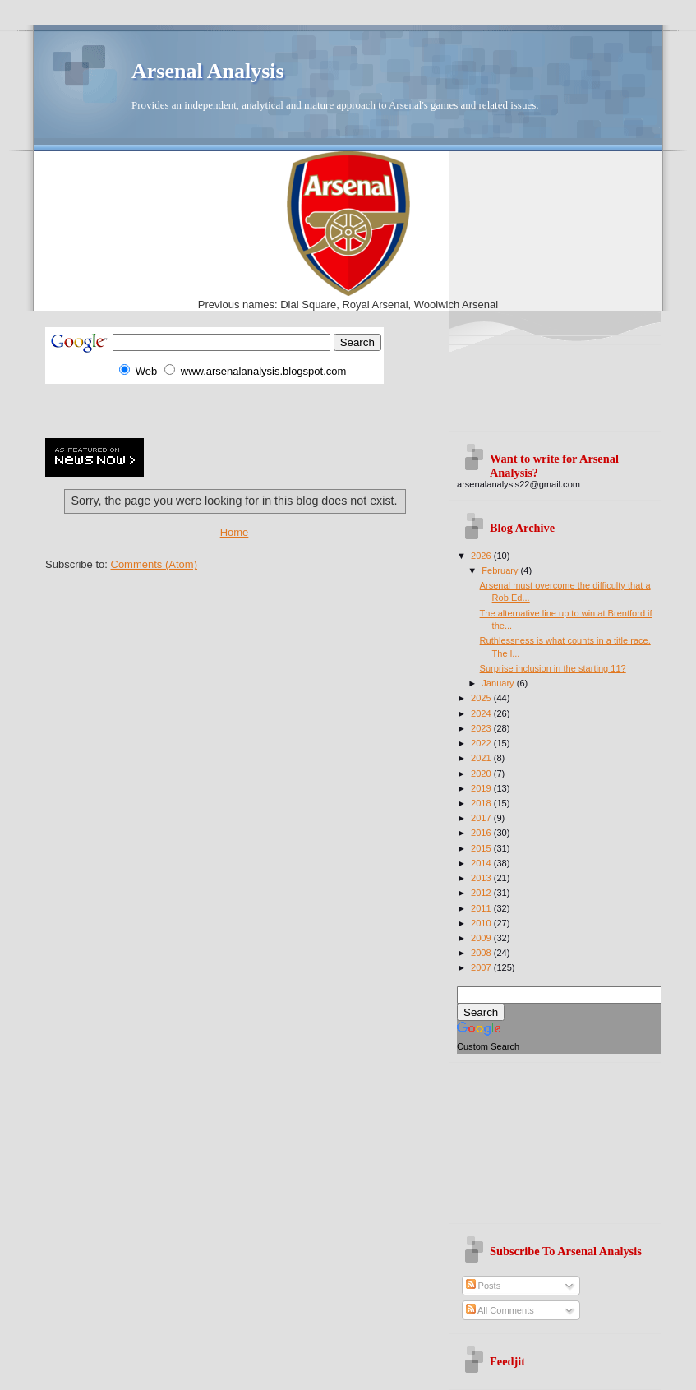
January (499, 683)
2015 (482, 848)
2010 (482, 923)
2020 (482, 773)
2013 (482, 878)
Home (234, 532)
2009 (482, 938)
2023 (482, 728)
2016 (482, 833)
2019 (482, 788)
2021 (482, 758)
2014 (482, 863)
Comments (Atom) (154, 564)
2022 (482, 743)
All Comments (500, 1310)
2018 (482, 803)
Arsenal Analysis (207, 71)
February (501, 570)
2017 (482, 818)
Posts (483, 1286)
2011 (482, 908)
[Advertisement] (237, 408)
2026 (482, 556)
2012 (482, 893)
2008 (482, 953)
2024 (482, 713)
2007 (482, 967)
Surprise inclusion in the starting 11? (553, 668)
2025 (482, 698)
